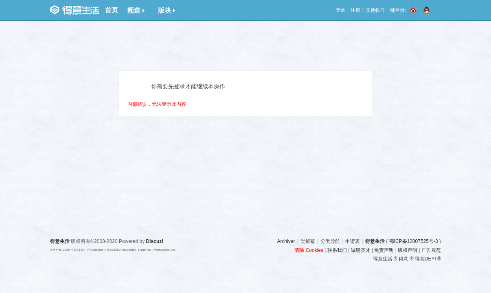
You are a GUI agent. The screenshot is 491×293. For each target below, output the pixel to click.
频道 (136, 10)
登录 (340, 10)
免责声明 (384, 250)
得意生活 (375, 241)
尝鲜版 (307, 241)
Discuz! (155, 241)
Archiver (286, 241)
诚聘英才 (360, 250)
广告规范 (431, 250)
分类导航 (330, 241)
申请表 (352, 241)
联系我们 (337, 250)
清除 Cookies (308, 250)
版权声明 (407, 250)
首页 (111, 10)
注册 (355, 10)
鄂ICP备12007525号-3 (413, 241)
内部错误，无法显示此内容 (156, 104)
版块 (166, 10)
